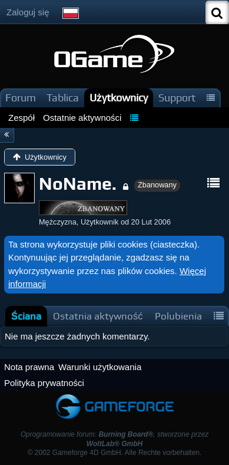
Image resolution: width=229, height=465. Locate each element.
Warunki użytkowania (99, 367)
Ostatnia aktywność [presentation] (98, 316)
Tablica (63, 97)
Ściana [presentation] (26, 316)
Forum (20, 97)
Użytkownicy (118, 97)
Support (176, 97)
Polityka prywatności (44, 383)
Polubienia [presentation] (178, 316)
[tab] (26, 316)
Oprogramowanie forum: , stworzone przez (115, 438)
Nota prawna (29, 367)
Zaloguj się (27, 12)
